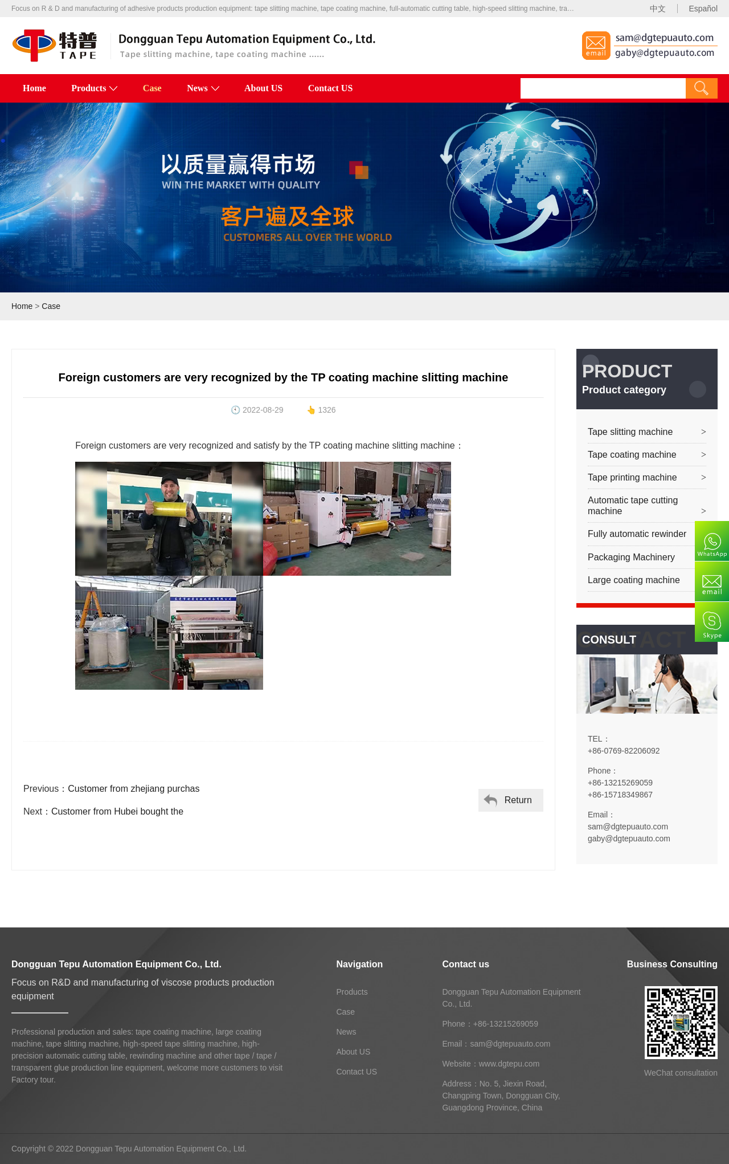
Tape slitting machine (630, 432)
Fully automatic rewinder (637, 534)
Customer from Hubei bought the (117, 811)
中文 (658, 8)
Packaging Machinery (631, 557)
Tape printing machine (632, 477)
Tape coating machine (632, 454)
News (203, 88)
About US (263, 88)
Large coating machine (634, 580)
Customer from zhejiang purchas (133, 788)
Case (152, 88)
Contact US (330, 88)
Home (34, 88)
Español (703, 8)
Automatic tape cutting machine (633, 505)
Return (518, 800)
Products (94, 88)
